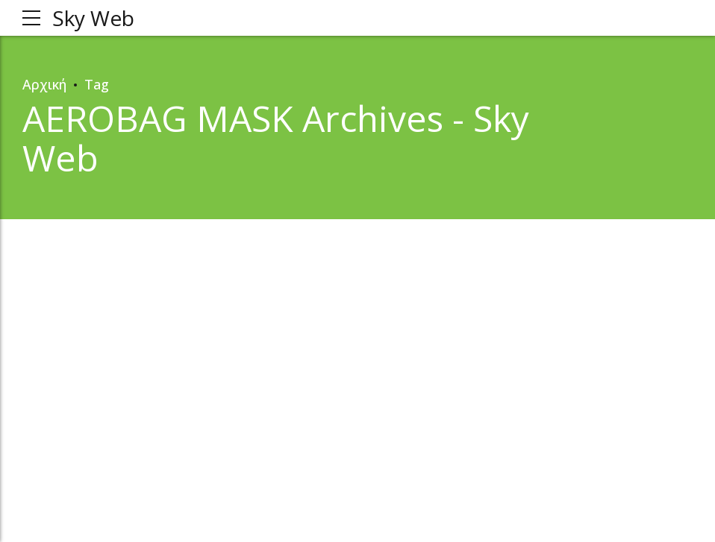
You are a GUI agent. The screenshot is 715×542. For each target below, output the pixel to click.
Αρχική (44, 84)
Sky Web (93, 18)
